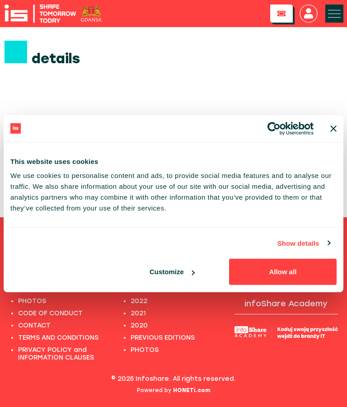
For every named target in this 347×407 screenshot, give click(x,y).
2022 (139, 301)
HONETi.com (192, 390)
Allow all (282, 272)
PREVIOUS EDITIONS (163, 338)
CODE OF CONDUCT (50, 313)
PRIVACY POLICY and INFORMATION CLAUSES (56, 353)
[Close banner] (333, 128)
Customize (172, 272)
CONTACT (34, 325)
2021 (138, 313)
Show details (298, 243)
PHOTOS (32, 301)
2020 (139, 325)
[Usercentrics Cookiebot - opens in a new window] (274, 128)
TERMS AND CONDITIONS (58, 338)
